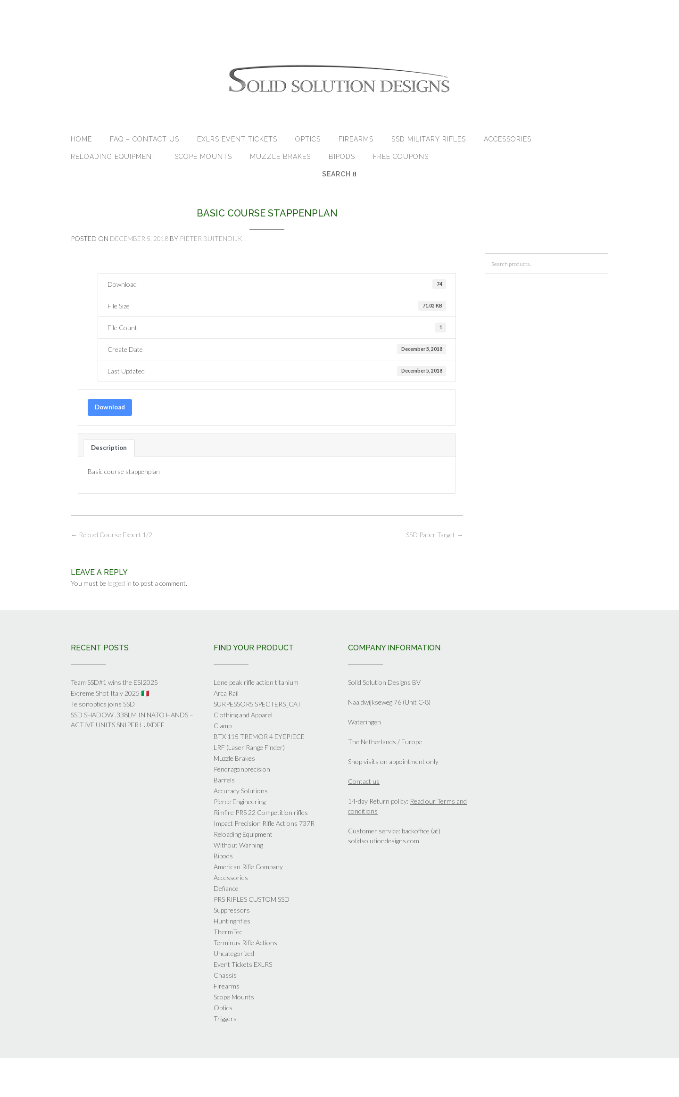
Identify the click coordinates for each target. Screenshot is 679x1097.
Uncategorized (234, 953)
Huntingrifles (232, 921)
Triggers (225, 1018)
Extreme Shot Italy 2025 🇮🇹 (110, 693)
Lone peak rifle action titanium (256, 682)
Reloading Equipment (114, 156)
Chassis (225, 975)
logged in (120, 583)
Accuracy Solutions (241, 791)
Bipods (342, 156)
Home (81, 139)
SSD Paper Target (434, 535)
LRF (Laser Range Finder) (249, 747)
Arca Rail (226, 693)
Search (339, 174)
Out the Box (352, 1077)
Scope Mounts (203, 156)
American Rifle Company (248, 867)
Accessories (507, 139)
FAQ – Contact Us (144, 139)
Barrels (224, 780)
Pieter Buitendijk (211, 238)
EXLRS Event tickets (237, 139)
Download (110, 407)
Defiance (226, 888)
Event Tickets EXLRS (243, 964)
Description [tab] (109, 447)
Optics (308, 139)
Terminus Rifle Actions (245, 943)
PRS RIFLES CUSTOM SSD (252, 899)
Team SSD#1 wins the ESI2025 (114, 682)
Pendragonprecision (242, 769)
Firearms (356, 139)
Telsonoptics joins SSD (103, 704)
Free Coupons (401, 156)
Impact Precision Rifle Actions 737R (264, 823)
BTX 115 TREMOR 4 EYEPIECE (259, 736)
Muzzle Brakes (280, 156)
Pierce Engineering (239, 802)
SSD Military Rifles (428, 139)
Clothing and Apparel (243, 715)
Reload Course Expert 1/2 (111, 535)
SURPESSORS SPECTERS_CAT (257, 704)
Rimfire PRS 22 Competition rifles (261, 812)
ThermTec (228, 932)
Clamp (223, 726)
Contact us (364, 781)
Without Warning (238, 845)
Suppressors (232, 910)
